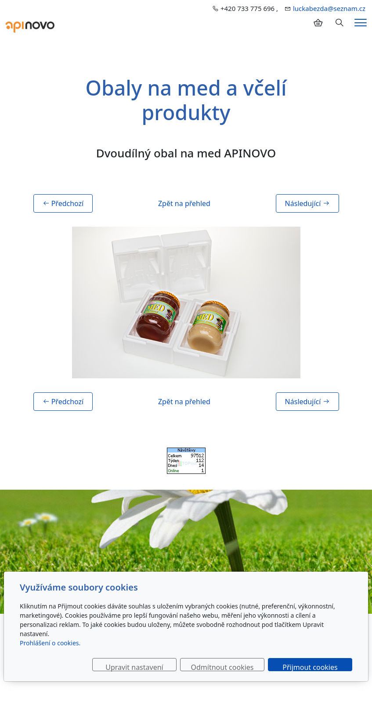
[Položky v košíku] (318, 22)
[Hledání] (339, 22)
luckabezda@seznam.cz (329, 8)
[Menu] (360, 22)
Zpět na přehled (184, 203)
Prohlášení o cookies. (50, 643)
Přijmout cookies (309, 666)
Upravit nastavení (134, 666)
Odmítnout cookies (222, 666)
